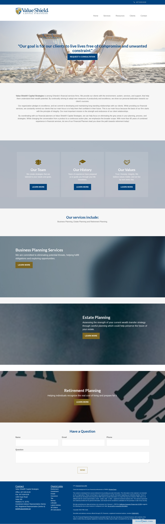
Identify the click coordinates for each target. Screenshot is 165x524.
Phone (109, 437)
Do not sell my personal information (118, 506)
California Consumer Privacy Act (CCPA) (130, 504)
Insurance (54, 496)
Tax (52, 498)
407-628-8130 (140, 2)
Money (53, 501)
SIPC (137, 513)
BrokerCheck (112, 489)
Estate (53, 494)
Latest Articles (56, 505)
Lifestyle (54, 503)
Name (18, 437)
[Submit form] (82, 470)
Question (19, 450)
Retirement (55, 489)
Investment (55, 492)
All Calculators (56, 510)
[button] (105, 13)
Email (64, 437)
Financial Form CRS (81, 486)
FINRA (133, 513)
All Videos (54, 508)
